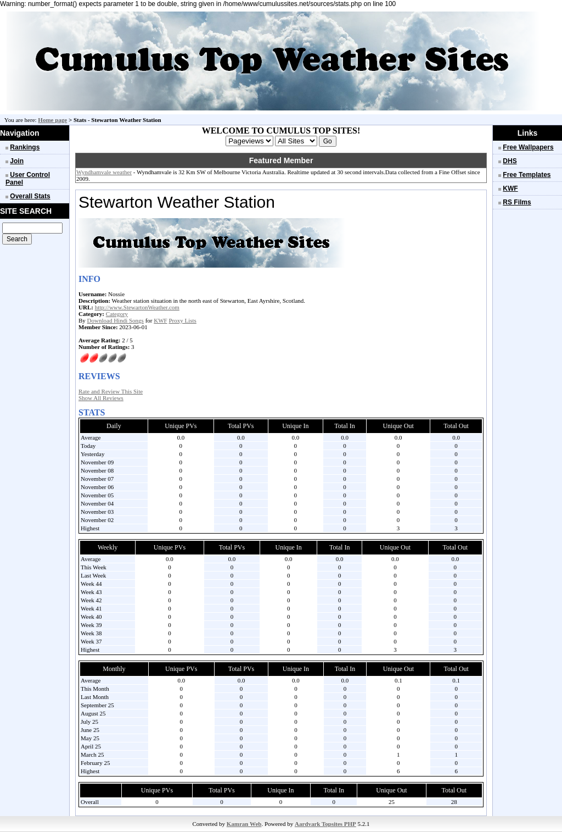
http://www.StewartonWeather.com (137, 307)
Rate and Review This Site (110, 391)
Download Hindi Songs (115, 320)
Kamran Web (244, 823)
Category (117, 313)
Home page (52, 120)
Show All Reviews (100, 398)
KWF (160, 320)
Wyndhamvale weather (104, 172)
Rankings (25, 147)
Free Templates (526, 175)
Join (17, 161)
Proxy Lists (182, 320)
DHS (509, 161)
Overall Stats (30, 196)
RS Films (517, 202)
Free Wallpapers (528, 147)
